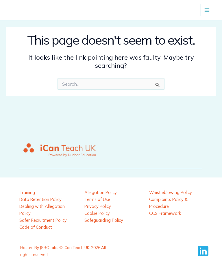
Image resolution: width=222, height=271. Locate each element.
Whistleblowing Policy (170, 192)
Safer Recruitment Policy (43, 220)
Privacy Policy (97, 206)
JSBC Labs (49, 247)
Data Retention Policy (40, 199)
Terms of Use (97, 199)
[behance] (204, 251)
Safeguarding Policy (103, 220)
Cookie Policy (97, 213)
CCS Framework (165, 213)
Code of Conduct (35, 227)
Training (27, 192)
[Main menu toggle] (207, 10)
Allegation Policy (100, 192)
